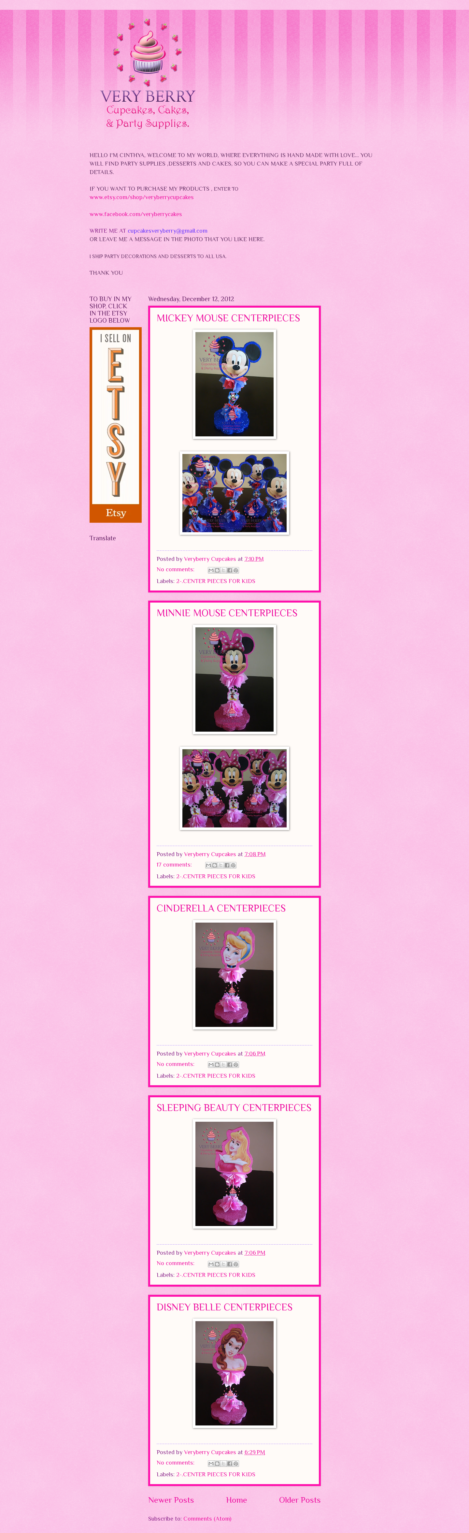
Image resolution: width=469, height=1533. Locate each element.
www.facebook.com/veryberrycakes (136, 214)
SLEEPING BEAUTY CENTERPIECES (234, 1107)
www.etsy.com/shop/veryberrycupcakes (142, 197)
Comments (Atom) (207, 1518)
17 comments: (175, 864)
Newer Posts (171, 1500)
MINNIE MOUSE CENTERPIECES (227, 613)
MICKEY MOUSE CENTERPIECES (228, 318)
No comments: (176, 569)
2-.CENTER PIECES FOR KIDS (215, 580)
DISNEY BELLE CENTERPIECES (224, 1307)
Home (236, 1500)
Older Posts (300, 1500)
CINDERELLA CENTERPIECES (221, 908)
